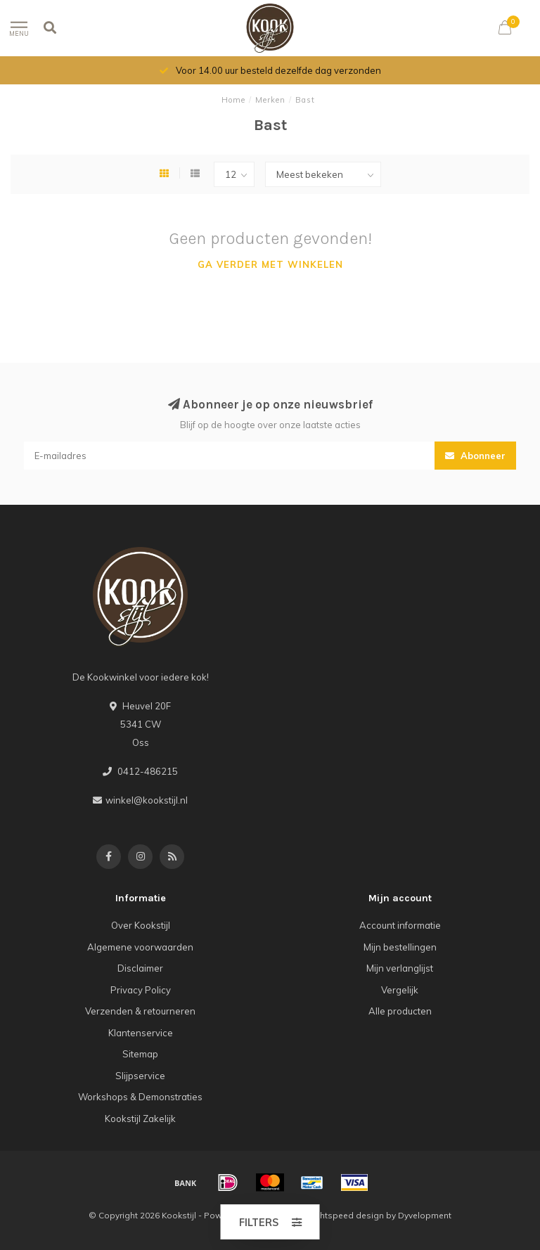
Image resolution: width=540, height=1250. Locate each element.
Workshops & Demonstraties (140, 1096)
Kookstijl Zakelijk (140, 1118)
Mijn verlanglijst (399, 968)
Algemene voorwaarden (140, 947)
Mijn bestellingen (400, 947)
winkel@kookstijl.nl (146, 800)
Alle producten (400, 1011)
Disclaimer (140, 968)
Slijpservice (140, 1075)
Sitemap (140, 1053)
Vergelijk (399, 990)
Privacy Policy (140, 990)
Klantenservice (140, 1032)
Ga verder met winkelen (270, 264)
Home (233, 100)
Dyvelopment (424, 1215)
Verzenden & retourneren (140, 1011)
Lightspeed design (346, 1215)
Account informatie (400, 925)
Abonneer (475, 455)
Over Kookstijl (140, 925)
